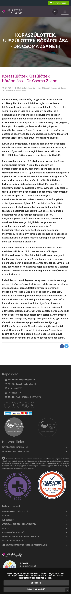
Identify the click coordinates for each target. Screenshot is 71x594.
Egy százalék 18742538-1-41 (15, 447)
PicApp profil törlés (12, 541)
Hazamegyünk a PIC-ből (13, 532)
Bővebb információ (36, 589)
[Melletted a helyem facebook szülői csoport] (13, 405)
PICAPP (5, 528)
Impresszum (8, 520)
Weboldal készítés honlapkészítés (19, 524)
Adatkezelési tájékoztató (15, 512)
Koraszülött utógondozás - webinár (20, 537)
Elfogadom (36, 583)
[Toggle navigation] (65, 12)
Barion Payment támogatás (15, 451)
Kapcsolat (7, 516)
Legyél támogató (58, 3)
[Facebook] (7, 405)
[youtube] (26, 405)
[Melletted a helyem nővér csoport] (20, 405)
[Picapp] (32, 405)
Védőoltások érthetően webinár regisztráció (24, 545)
